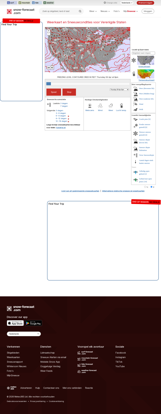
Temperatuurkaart (146, 80)
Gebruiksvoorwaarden (17, 401)
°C (147, 187)
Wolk (141, 109)
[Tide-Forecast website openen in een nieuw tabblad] (37, 3)
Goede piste (143, 119)
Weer (93, 11)
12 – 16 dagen (61, 121)
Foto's (117, 11)
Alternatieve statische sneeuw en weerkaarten (123, 191)
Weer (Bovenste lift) (146, 88)
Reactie (89, 387)
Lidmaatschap (47, 352)
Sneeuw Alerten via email (53, 357)
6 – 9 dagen (61, 116)
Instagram (120, 357)
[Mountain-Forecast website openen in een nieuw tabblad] (24, 3)
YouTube (120, 366)
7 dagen (64, 106)
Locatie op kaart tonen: (140, 50)
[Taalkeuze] (127, 2)
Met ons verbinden (72, 387)
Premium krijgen (145, 3)
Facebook (120, 352)
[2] (146, 174)
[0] (149, 119)
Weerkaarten (13, 357)
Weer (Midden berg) (146, 94)
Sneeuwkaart (144, 66)
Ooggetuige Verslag (50, 366)
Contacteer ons (51, 387)
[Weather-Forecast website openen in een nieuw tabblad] (48, 3)
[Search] (80, 11)
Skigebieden (13, 352)
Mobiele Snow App (50, 361)
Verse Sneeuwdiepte (146, 155)
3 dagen (64, 103)
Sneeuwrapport (15, 361)
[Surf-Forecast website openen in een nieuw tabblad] (12, 3)
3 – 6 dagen (61, 113)
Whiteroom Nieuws (16, 366)
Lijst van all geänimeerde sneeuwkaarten (80, 191)
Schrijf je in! (61, 128)
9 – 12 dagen (61, 118)
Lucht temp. (121, 110)
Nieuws (105, 11)
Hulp (37, 387)
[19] (145, 182)
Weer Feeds (46, 370)
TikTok (118, 361)
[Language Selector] (24, 334)
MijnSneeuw (13, 375)
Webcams (89, 110)
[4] (146, 135)
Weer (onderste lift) (146, 99)
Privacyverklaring (37, 401)
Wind (100, 110)
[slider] (48, 83)
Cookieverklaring (56, 401)
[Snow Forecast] (20, 11)
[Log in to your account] (148, 11)
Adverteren (26, 387)
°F (153, 187)
